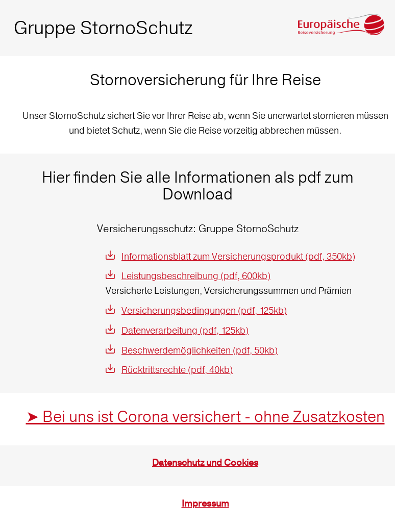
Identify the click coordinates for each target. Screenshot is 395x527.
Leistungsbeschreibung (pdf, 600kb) (195, 276)
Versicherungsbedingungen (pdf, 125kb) (204, 310)
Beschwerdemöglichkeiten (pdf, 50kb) (199, 350)
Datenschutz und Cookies (205, 463)
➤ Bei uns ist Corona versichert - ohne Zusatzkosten (205, 416)
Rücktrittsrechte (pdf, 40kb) (177, 369)
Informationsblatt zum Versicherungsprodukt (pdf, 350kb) (238, 256)
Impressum (205, 504)
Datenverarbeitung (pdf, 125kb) (185, 330)
